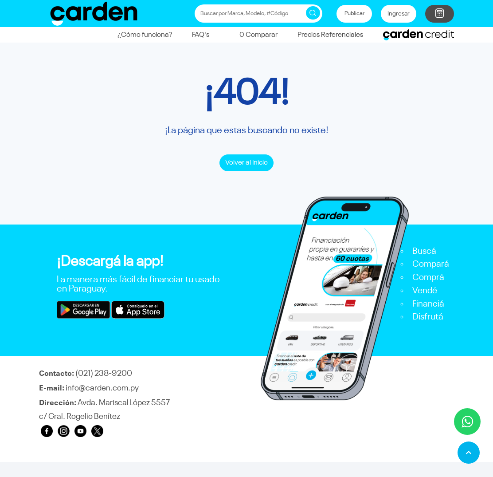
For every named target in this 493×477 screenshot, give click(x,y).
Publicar (354, 13)
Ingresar (398, 13)
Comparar (253, 34)
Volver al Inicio (246, 162)
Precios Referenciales (330, 34)
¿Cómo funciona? (144, 34)
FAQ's (200, 34)
